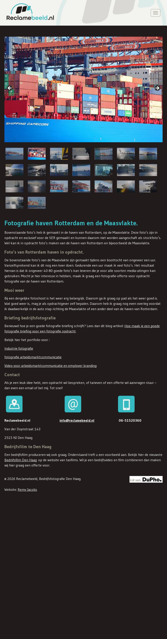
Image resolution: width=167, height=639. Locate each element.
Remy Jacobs (27, 489)
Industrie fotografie (18, 348)
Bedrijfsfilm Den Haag (20, 460)
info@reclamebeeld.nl (77, 420)
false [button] (10, 88)
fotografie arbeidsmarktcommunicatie (33, 357)
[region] (83, 123)
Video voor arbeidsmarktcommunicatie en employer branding (50, 365)
